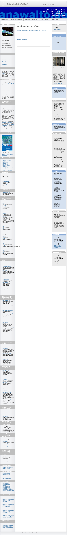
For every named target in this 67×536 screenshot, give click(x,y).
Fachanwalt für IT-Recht (8, 83)
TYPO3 (43, 533)
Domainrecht (7, 22)
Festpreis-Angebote (5, 50)
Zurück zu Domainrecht (22, 39)
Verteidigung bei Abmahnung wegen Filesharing (57, 246)
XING (3, 61)
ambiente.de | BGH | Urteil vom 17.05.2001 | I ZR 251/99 (28, 32)
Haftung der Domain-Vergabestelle (17, 22)
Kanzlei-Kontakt (54, 19)
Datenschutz (57, 4)
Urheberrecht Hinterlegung (31, 19)
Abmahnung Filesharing (16, 19)
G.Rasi (35, 533)
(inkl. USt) (57, 29)
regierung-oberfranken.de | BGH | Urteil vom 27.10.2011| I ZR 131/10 (31, 30)
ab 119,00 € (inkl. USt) (58, 83)
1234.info (27, 533)
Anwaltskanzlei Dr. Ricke (31, 532)
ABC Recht (45, 4)
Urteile (50, 4)
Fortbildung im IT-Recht (7, 122)
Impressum (63, 4)
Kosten (46, 19)
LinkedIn (6, 61)
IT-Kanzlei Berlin (5, 19)
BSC (53, 4)
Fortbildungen (4, 64)
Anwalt (41, 19)
